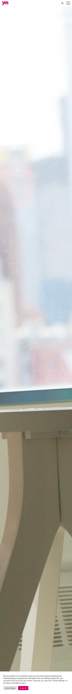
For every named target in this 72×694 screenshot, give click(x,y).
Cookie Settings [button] (10, 688)
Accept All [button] (23, 688)
